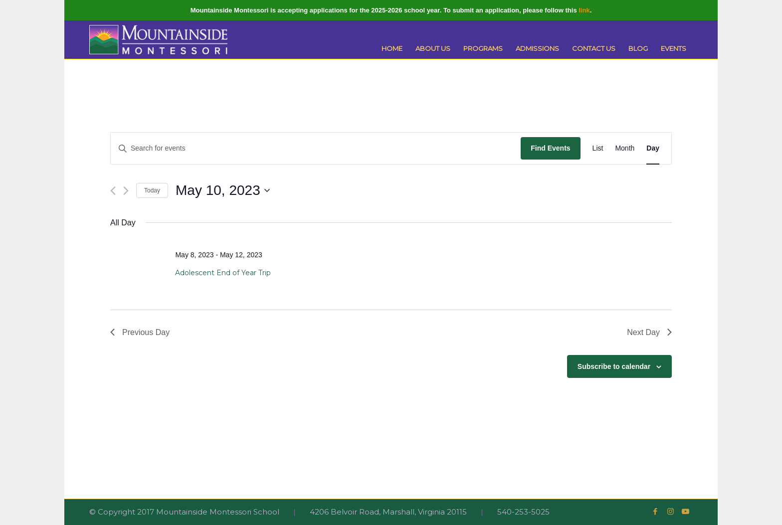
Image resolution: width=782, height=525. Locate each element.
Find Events (550, 148)
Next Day (649, 332)
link (584, 10)
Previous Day (140, 332)
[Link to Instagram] (670, 511)
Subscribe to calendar (614, 366)
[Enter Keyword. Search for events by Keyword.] (316, 148)
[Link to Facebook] (655, 511)
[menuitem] (392, 48)
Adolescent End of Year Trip (223, 272)
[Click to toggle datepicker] (223, 190)
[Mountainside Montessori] (158, 39)
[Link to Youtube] (685, 511)
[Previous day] (113, 190)
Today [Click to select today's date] (152, 190)
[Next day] (126, 190)
